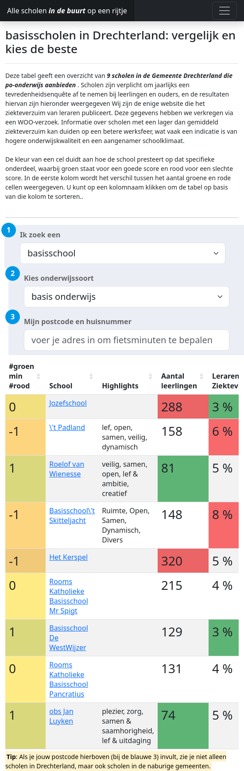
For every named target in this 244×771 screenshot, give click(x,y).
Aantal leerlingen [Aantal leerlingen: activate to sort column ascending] (179, 381)
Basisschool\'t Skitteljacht (72, 515)
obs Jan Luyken (61, 716)
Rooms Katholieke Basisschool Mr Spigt (68, 596)
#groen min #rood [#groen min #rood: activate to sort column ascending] (21, 376)
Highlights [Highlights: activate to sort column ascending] (120, 386)
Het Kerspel (68, 557)
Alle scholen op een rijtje (67, 10)
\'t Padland (67, 427)
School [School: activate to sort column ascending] (60, 386)
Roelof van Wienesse (66, 469)
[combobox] (126, 340)
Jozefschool (68, 403)
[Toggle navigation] (224, 10)
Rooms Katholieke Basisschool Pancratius (68, 679)
